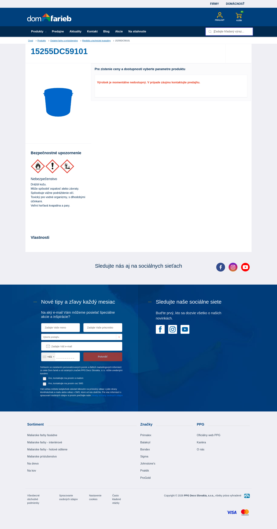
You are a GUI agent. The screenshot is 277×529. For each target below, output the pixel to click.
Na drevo (33, 463)
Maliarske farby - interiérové (44, 442)
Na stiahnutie (137, 31)
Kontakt (92, 31)
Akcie (119, 31)
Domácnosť (235, 3)
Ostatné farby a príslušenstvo (64, 40)
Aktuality (75, 31)
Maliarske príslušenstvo (42, 456)
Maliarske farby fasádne (42, 435)
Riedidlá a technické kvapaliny (96, 40)
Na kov (31, 470)
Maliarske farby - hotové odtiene (47, 449)
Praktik (144, 470)
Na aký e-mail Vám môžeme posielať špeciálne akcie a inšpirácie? (78, 314)
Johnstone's (147, 463)
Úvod (30, 40)
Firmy (214, 3)
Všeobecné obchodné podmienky (33, 499)
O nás (200, 449)
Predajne (58, 31)
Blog (106, 31)
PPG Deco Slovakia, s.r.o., (199, 495)
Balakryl (145, 442)
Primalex (145, 435)
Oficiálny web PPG (208, 435)
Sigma (144, 456)
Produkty (38, 31)
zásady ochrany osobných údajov (107, 395)
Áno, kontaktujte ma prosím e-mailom (65, 378)
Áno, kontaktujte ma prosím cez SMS (65, 383)
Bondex (145, 449)
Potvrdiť (103, 356)
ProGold (145, 477)
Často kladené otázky (116, 499)
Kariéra (201, 442)
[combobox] (229, 31)
